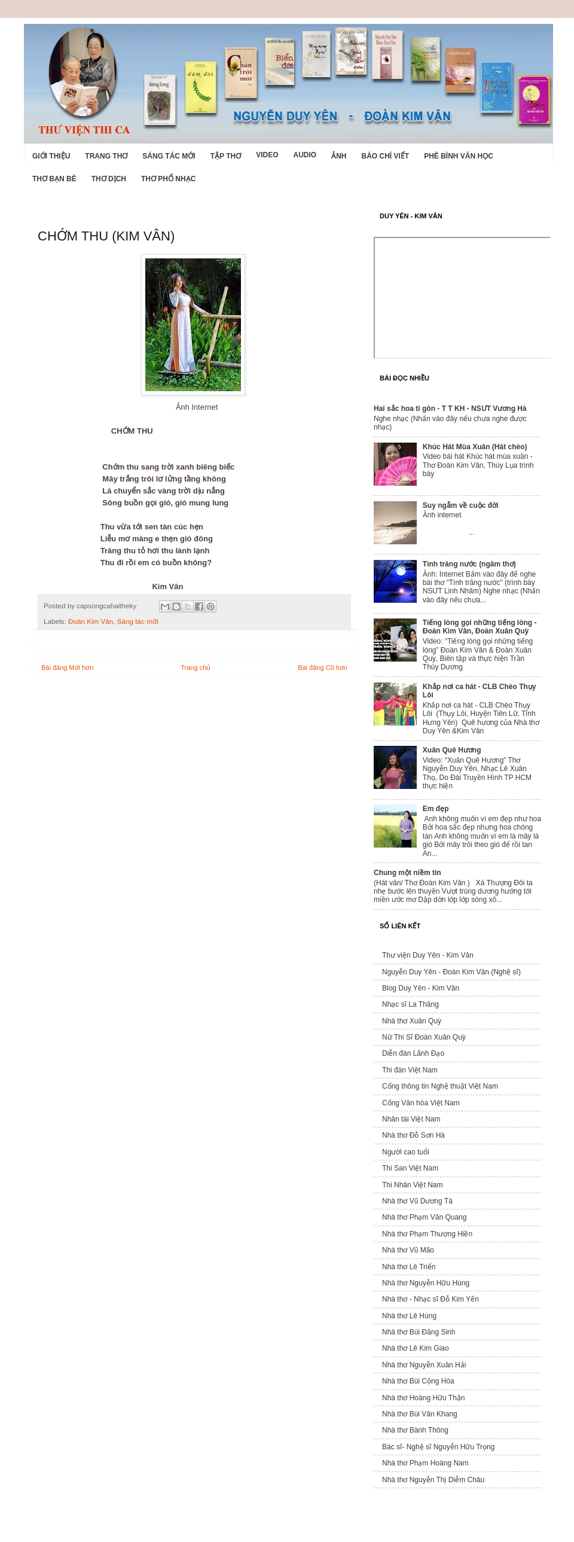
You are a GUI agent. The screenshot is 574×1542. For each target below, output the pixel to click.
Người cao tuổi (405, 1152)
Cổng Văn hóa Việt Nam (421, 1103)
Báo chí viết (386, 156)
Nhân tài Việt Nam (411, 1119)
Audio (304, 155)
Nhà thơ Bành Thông (415, 1430)
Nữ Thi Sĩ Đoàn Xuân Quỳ (424, 1037)
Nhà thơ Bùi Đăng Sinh (418, 1332)
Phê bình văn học (458, 156)
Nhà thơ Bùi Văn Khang (419, 1414)
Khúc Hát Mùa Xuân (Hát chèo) (475, 447)
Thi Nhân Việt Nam (412, 1185)
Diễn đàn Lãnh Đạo (413, 1053)
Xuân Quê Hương (452, 750)
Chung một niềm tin (407, 872)
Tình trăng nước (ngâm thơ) (469, 564)
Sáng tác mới (168, 156)
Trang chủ (195, 667)
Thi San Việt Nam (410, 1168)
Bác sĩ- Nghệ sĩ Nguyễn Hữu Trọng (438, 1447)
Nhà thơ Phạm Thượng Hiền (427, 1234)
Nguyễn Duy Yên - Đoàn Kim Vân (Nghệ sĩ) (451, 972)
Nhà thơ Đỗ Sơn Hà (413, 1135)
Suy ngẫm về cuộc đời (461, 505)
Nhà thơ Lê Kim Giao (415, 1348)
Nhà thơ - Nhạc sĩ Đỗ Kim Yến (430, 1299)
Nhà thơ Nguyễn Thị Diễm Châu (433, 1480)
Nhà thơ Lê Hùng (409, 1316)
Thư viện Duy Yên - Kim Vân (428, 955)
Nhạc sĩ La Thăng (410, 1004)
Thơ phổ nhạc (168, 179)
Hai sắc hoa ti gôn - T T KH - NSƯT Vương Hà (450, 408)
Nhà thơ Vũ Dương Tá (417, 1201)
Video (267, 155)
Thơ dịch (108, 179)
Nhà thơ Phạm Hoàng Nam (425, 1463)
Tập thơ (225, 156)
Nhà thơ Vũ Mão (408, 1250)
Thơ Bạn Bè (54, 179)
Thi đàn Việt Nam (410, 1070)
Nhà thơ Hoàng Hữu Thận (423, 1398)
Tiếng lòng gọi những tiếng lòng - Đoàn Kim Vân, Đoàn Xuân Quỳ (480, 626)
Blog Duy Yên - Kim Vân (420, 988)
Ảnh (338, 156)
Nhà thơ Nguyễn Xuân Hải (424, 1365)
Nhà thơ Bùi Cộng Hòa (418, 1381)
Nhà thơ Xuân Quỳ (411, 1021)
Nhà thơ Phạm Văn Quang (424, 1217)
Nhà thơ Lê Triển (408, 1267)
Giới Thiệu (51, 156)
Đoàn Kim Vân (90, 621)
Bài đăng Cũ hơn (322, 667)
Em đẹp (436, 808)
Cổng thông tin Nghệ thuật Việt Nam (440, 1086)
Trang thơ (106, 156)
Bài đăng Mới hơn (67, 667)
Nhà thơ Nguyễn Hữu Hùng (425, 1283)
